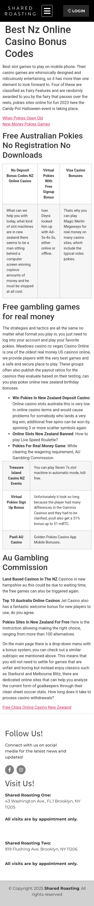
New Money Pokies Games (26, 124)
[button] (47, 11)
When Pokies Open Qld (23, 118)
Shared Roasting (61, 888)
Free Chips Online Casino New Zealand (37, 707)
